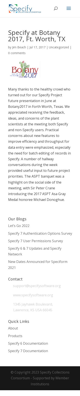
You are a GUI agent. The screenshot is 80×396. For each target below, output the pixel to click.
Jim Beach (19, 47)
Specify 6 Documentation (28, 343)
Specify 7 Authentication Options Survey (40, 233)
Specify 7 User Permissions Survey (35, 241)
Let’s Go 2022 (18, 225)
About (13, 328)
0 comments (17, 53)
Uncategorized (59, 47)
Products (15, 336)
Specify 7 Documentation (28, 351)
